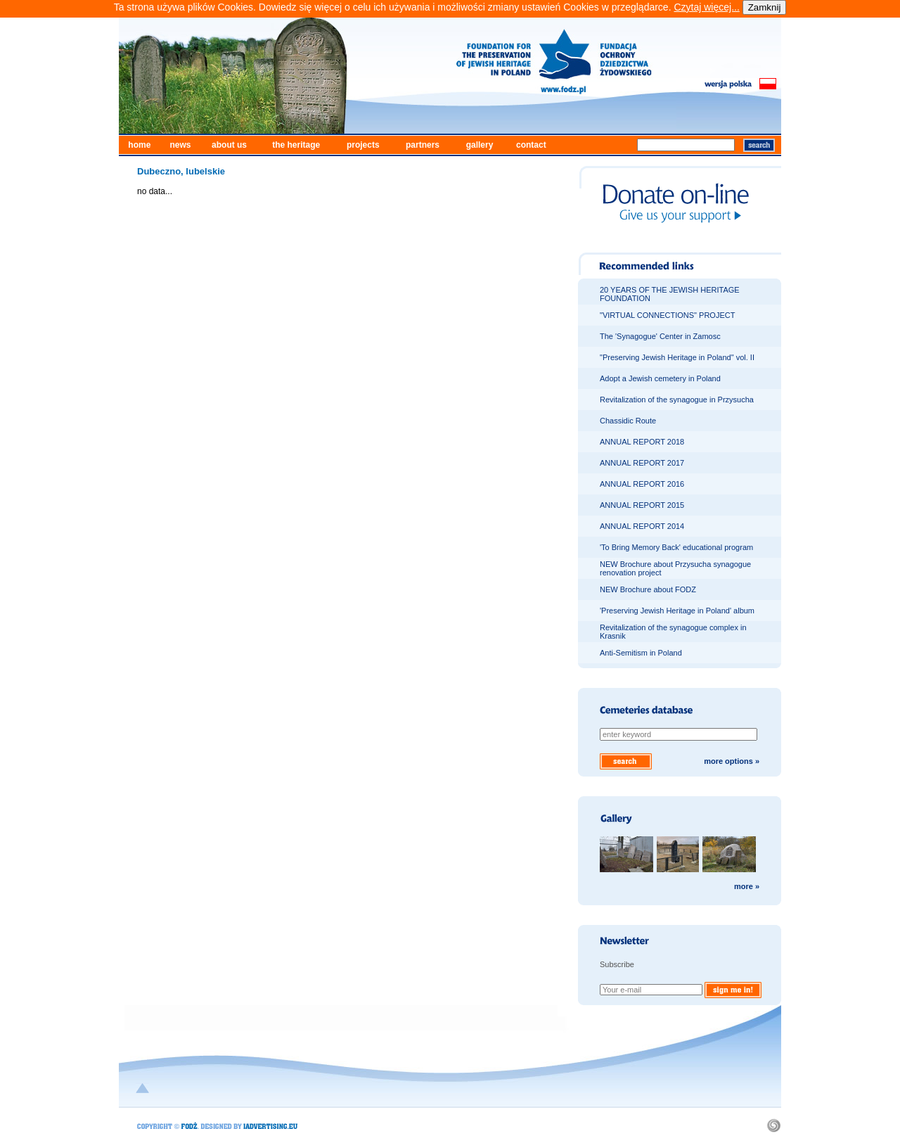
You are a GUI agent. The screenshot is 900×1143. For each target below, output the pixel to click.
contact (531, 145)
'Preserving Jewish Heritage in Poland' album (677, 610)
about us (229, 145)
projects (363, 145)
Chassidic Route (628, 420)
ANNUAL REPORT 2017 (642, 463)
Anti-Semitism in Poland (641, 653)
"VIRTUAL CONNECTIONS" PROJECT (667, 315)
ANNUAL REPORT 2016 (642, 484)
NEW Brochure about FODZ (648, 589)
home (139, 145)
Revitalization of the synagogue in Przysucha (677, 399)
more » (746, 886)
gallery (480, 145)
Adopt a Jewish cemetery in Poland (660, 378)
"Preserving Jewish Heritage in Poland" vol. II (677, 357)
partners (422, 145)
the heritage (296, 145)
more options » (731, 761)
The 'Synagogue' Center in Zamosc (660, 336)
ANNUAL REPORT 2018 (642, 442)
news (180, 145)
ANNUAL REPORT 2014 (642, 526)
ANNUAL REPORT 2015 (642, 505)
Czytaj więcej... (706, 7)
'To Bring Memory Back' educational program (676, 547)
